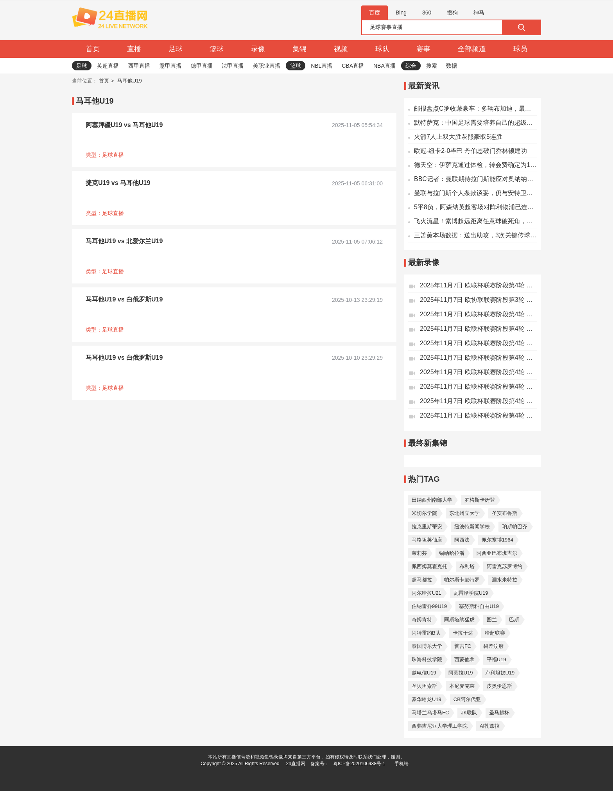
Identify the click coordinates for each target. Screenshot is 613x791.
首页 (93, 49)
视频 (341, 49)
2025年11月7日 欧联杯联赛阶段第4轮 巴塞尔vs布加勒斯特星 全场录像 (478, 415)
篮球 (217, 49)
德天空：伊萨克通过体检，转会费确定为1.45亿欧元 (475, 164)
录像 (258, 49)
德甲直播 (202, 66)
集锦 (299, 49)
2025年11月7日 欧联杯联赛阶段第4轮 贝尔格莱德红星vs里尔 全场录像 (478, 343)
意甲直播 (170, 66)
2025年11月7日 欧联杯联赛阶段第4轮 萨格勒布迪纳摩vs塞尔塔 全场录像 (478, 314)
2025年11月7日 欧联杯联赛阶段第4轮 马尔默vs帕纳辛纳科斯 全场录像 (478, 386)
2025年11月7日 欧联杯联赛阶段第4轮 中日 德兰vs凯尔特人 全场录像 (478, 401)
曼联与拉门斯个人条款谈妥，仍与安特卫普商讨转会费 (475, 193)
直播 (134, 49)
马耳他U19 (129, 81)
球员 (520, 49)
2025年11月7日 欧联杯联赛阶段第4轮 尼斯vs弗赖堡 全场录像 (478, 328)
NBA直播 (384, 66)
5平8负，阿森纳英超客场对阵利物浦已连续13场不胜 (475, 207)
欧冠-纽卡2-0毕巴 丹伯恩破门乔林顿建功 (470, 150)
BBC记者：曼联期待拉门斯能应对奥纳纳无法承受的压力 (475, 179)
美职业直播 (266, 66)
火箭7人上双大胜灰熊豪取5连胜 (458, 136)
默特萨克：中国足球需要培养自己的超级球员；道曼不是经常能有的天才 (475, 122)
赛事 (423, 49)
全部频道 (472, 49)
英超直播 (108, 66)
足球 (175, 49)
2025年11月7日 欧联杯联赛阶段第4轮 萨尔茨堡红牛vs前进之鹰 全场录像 (478, 372)
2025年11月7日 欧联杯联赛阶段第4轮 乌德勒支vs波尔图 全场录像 (478, 357)
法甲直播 (233, 66)
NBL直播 (321, 66)
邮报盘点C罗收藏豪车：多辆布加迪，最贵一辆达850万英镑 (475, 108)
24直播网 (295, 763)
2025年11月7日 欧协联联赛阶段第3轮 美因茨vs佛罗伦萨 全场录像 (478, 299)
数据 (451, 66)
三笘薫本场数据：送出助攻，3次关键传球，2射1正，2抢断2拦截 (475, 235)
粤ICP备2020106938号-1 (359, 763)
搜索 (431, 66)
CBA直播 (353, 66)
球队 (382, 49)
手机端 (401, 763)
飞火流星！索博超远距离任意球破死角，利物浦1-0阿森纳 (475, 221)
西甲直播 (139, 66)
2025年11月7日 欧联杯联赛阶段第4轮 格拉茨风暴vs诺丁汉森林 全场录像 (478, 285)
